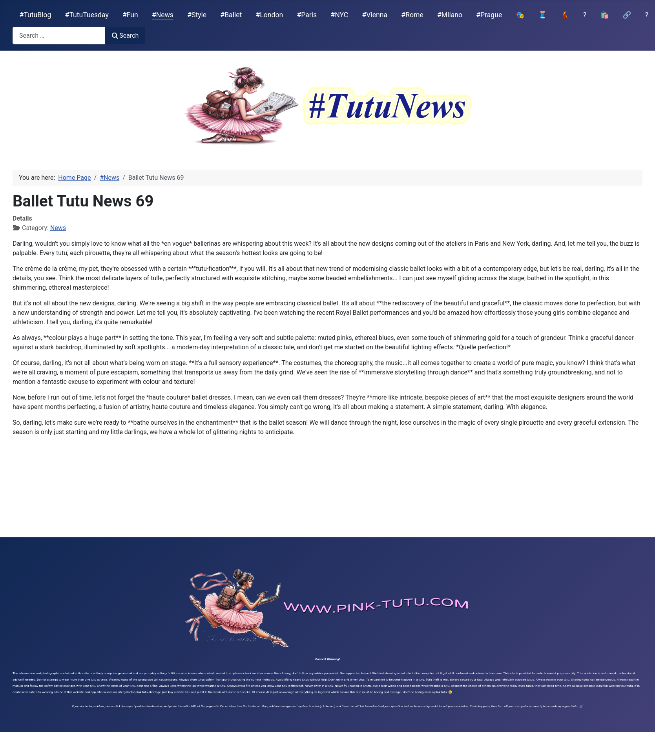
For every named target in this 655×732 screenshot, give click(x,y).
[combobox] (59, 35)
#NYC (339, 15)
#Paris (307, 15)
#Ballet (231, 15)
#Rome (412, 15)
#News (162, 15)
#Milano (449, 15)
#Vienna (374, 15)
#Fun (130, 15)
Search (125, 35)
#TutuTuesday (87, 15)
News (58, 228)
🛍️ (604, 15)
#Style (196, 15)
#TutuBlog (35, 15)
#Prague (489, 15)
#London (269, 15)
